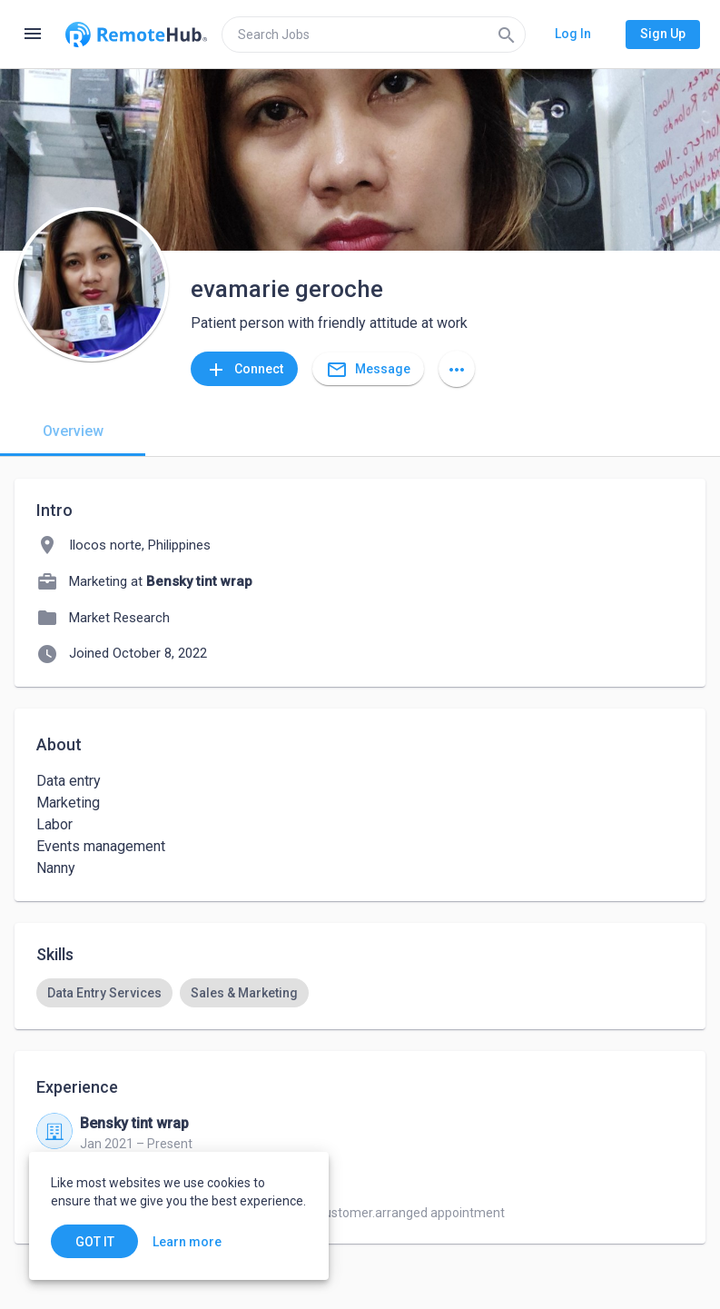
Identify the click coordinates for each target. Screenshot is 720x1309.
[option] (104, 992)
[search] (374, 34)
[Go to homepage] (136, 34)
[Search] (506, 34)
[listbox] (360, 993)
